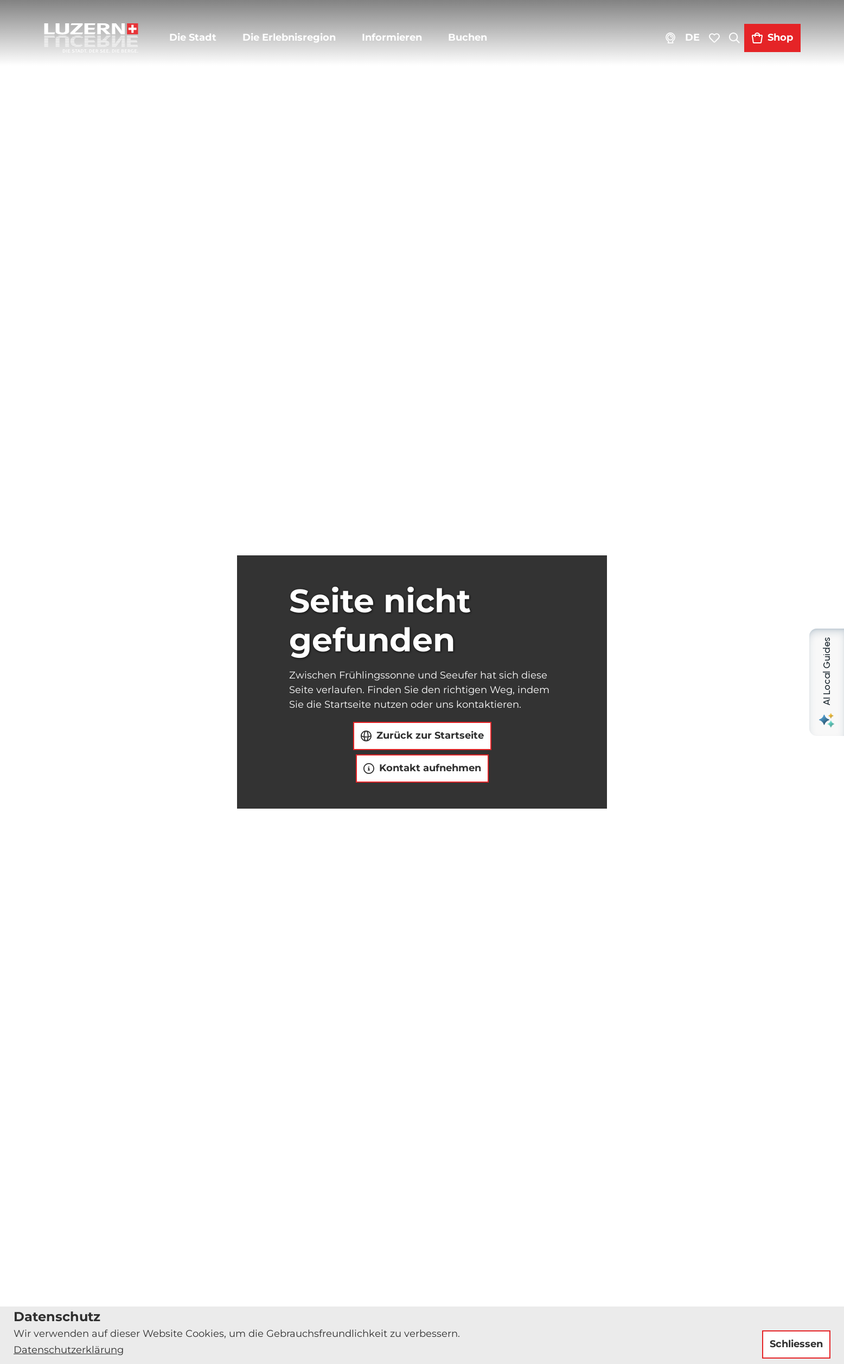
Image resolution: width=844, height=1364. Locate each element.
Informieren (392, 37)
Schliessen (796, 1344)
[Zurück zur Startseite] (91, 38)
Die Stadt (192, 37)
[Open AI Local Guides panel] (826, 682)
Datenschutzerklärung (69, 1350)
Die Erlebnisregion (289, 37)
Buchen (467, 37)
